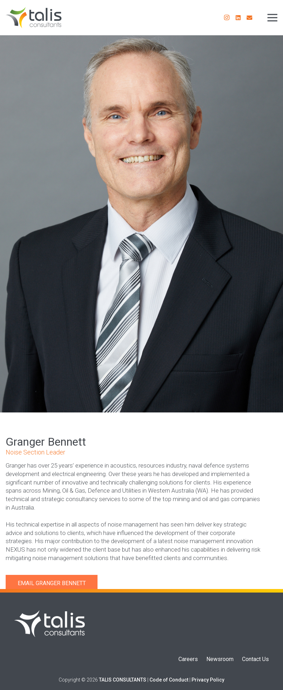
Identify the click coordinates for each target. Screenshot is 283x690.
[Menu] (272, 17)
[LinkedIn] (238, 17)
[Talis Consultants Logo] (33, 17)
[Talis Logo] (49, 623)
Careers (188, 659)
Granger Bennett (61, 583)
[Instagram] (226, 17)
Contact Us (255, 659)
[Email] (249, 17)
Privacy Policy (207, 680)
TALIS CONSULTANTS (122, 680)
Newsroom (220, 659)
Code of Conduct (168, 680)
